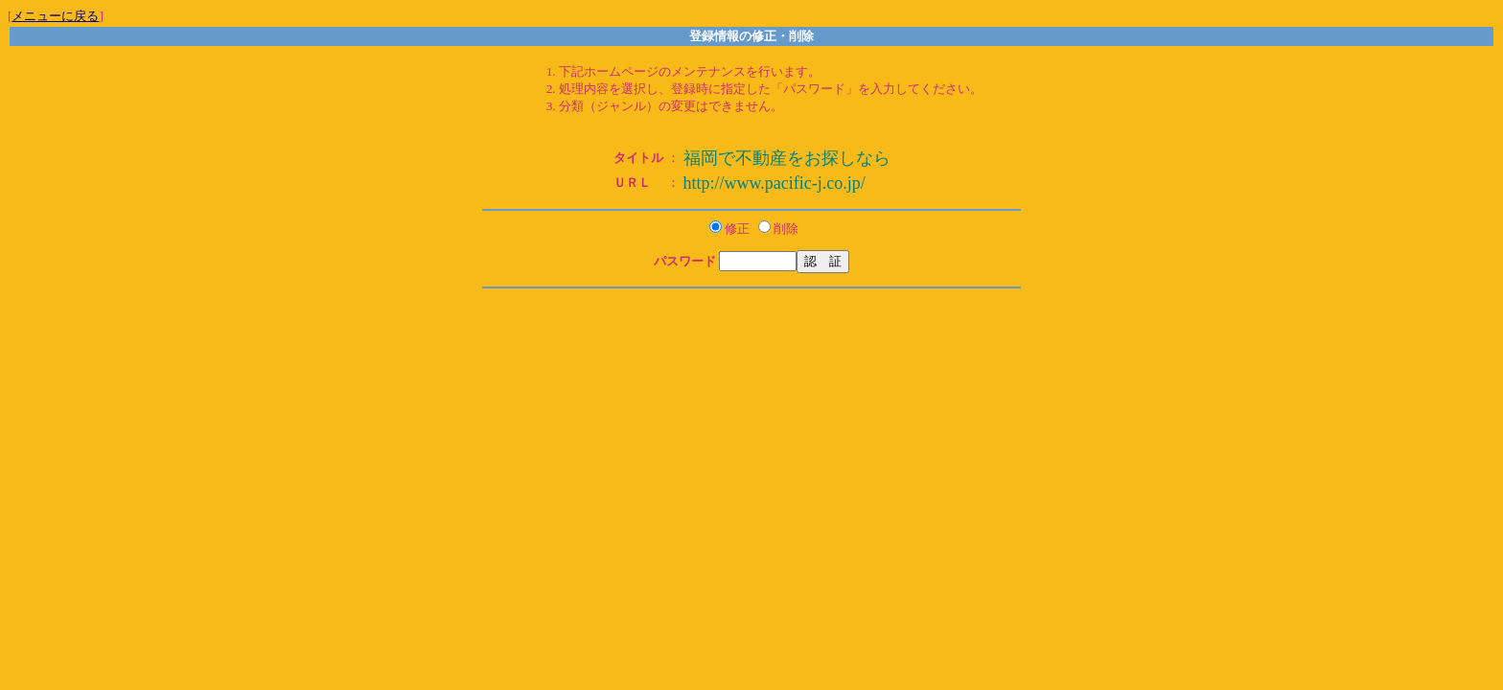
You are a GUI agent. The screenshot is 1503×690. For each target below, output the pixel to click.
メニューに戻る (55, 16)
